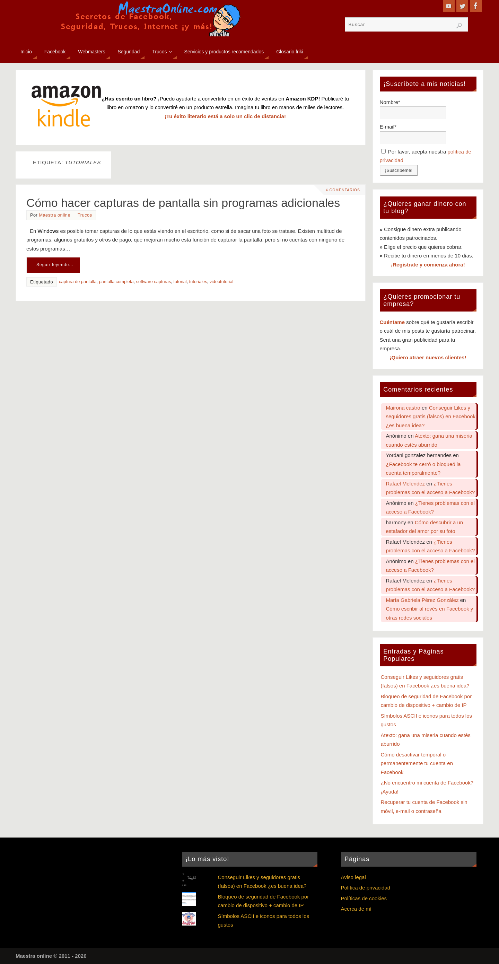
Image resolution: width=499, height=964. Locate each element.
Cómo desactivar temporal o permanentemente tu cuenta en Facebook (417, 763)
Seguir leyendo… (54, 264)
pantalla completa (116, 281)
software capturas (153, 281)
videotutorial (222, 281)
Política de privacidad (366, 888)
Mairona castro (403, 408)
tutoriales (198, 281)
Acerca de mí (356, 909)
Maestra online (54, 215)
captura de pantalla (77, 281)
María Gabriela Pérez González (422, 600)
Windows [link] (48, 231)
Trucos (85, 215)
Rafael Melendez (405, 484)
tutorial (179, 281)
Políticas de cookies (364, 898)
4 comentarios (343, 190)
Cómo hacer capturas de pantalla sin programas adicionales (183, 202)
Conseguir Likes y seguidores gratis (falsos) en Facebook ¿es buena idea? (430, 416)
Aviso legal (353, 877)
